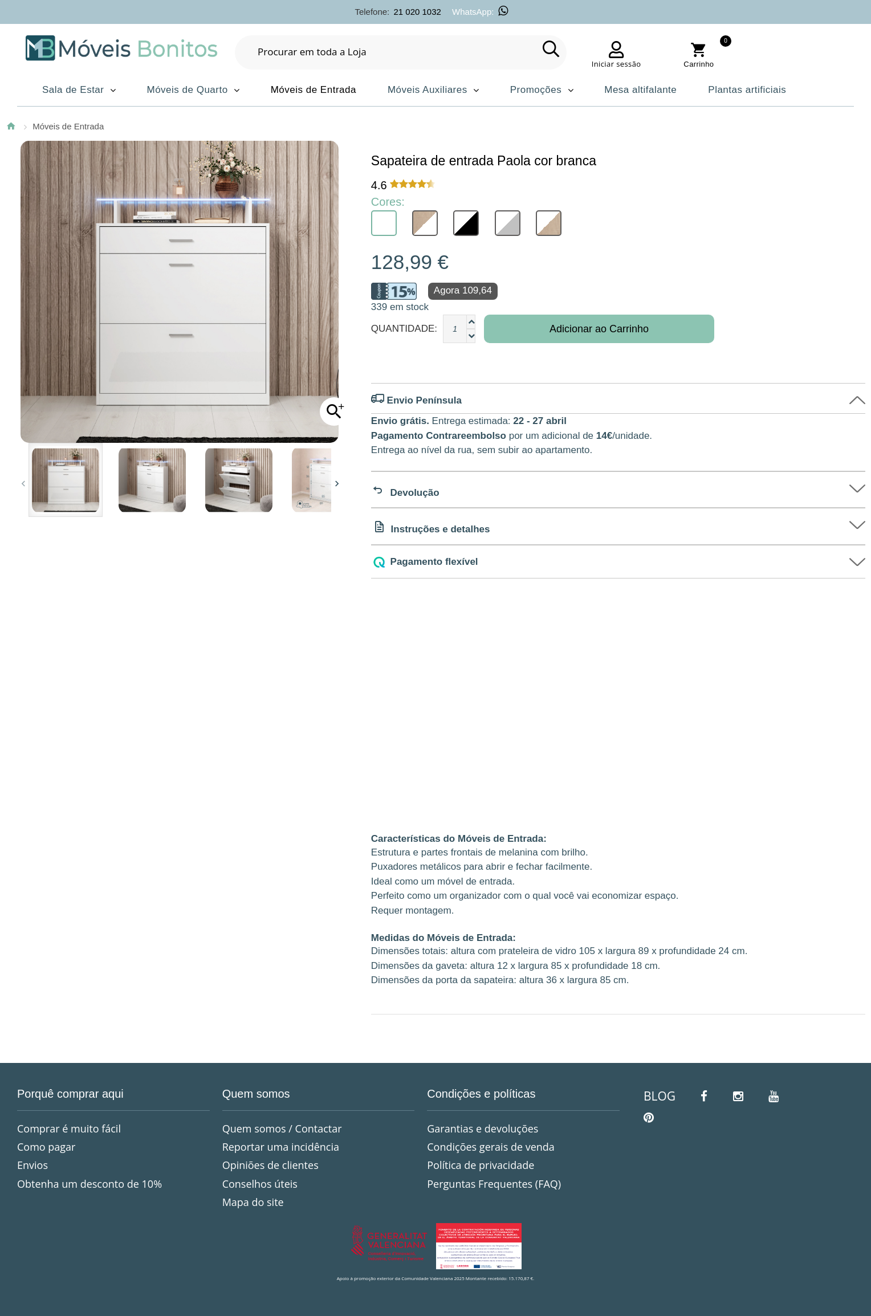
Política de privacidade (480, 1165)
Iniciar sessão (616, 64)
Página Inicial (11, 126)
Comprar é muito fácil (69, 1128)
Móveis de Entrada (68, 126)
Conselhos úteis (260, 1184)
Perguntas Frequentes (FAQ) (494, 1184)
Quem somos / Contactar (282, 1128)
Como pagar (46, 1147)
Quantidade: (404, 328)
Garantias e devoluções (482, 1128)
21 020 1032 (417, 12)
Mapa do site (253, 1202)
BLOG (659, 1096)
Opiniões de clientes (270, 1165)
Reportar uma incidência (280, 1147)
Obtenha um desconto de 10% (89, 1184)
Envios (32, 1165)
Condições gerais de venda (491, 1147)
